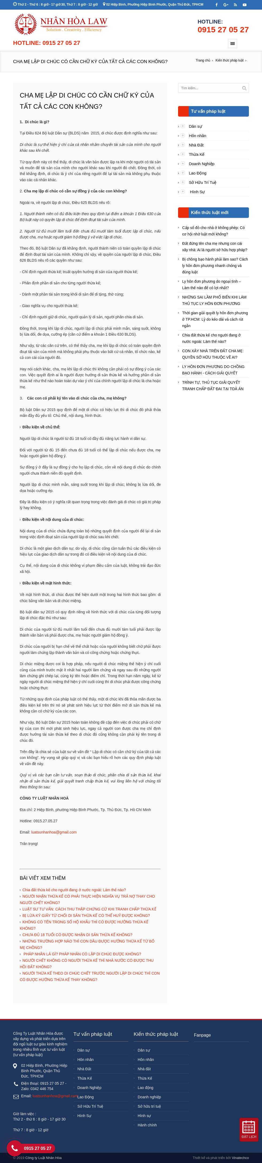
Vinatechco (240, 1158)
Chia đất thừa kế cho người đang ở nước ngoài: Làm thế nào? (74, 890)
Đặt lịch (249, 1137)
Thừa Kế (196, 154)
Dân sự (195, 126)
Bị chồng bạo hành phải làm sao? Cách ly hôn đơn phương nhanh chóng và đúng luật (215, 265)
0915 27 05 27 (223, 29)
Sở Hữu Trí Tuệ (202, 182)
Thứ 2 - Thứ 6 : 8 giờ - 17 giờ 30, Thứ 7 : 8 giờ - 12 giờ (55, 4)
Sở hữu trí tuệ (149, 1106)
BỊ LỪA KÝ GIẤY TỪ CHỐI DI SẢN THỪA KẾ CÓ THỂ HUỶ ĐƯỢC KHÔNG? (86, 915)
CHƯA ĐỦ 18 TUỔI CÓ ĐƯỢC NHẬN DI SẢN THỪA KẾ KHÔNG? (77, 935)
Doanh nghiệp (149, 1097)
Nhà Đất (196, 145)
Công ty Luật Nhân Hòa (43, 1158)
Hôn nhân (197, 135)
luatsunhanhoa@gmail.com (54, 832)
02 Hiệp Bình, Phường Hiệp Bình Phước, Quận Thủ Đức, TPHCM (153, 4)
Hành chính (147, 1125)
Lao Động (197, 173)
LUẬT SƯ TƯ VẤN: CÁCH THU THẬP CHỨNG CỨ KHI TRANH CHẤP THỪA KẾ (89, 909)
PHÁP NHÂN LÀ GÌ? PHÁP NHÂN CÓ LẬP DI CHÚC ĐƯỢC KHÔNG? (81, 954)
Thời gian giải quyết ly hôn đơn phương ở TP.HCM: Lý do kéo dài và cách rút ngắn (215, 319)
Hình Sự (197, 191)
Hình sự (144, 1116)
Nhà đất (144, 1069)
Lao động (145, 1088)
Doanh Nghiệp (201, 163)
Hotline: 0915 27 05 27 (46, 43)
